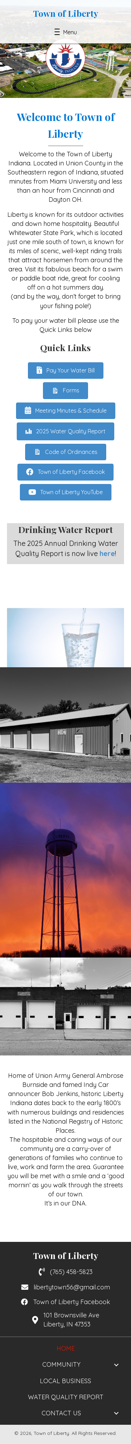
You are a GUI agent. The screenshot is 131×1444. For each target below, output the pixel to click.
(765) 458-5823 (71, 1272)
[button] (66, 32)
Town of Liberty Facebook (71, 1302)
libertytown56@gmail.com (72, 1287)
